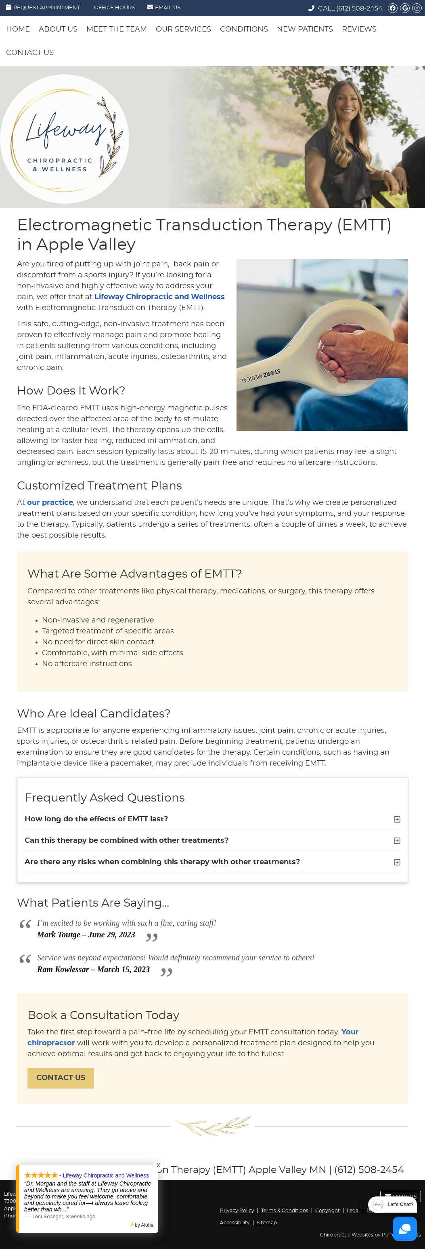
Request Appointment (43, 7)
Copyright (327, 1210)
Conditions (244, 29)
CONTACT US (60, 1078)
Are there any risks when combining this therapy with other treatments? (162, 862)
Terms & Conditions (284, 1210)
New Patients (305, 29)
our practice (50, 502)
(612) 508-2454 (359, 8)
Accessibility (235, 1222)
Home (18, 29)
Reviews (359, 29)
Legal (353, 1210)
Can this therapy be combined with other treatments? (127, 840)
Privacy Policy (237, 1210)
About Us (58, 29)
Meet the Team (116, 29)
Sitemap (267, 1222)
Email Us (163, 7)
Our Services (183, 29)
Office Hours (114, 8)
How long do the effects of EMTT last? (96, 819)
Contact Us (30, 53)
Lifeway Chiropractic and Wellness (159, 297)
